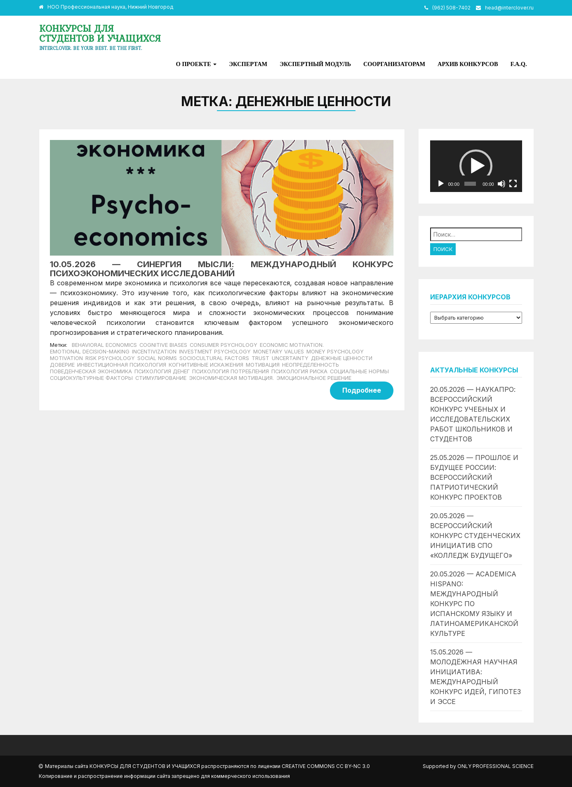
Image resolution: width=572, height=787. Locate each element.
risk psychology (110, 358)
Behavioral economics (104, 345)
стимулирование (160, 378)
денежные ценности (341, 358)
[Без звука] (501, 184)
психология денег (162, 371)
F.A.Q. (519, 64)
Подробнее (361, 390)
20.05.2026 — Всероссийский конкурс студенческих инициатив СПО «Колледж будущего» (475, 535)
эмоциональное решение (313, 378)
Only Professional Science (495, 766)
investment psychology (215, 351)
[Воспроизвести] (441, 184)
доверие (62, 365)
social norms (157, 358)
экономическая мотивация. (231, 378)
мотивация (263, 365)
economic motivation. (292, 345)
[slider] (470, 184)
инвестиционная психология (121, 365)
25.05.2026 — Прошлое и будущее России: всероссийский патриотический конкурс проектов (474, 477)
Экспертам (248, 64)
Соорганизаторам (394, 64)
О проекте (196, 64)
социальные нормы (359, 371)
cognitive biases (163, 345)
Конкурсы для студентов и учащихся (100, 33)
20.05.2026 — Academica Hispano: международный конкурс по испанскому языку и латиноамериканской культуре (474, 604)
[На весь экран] (513, 184)
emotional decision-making (89, 351)
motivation (66, 358)
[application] (476, 166)
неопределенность (310, 365)
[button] (475, 166)
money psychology (335, 351)
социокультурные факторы (91, 378)
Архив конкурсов (468, 64)
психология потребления (230, 371)
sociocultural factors (214, 358)
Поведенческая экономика (91, 371)
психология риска (299, 371)
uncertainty (290, 358)
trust (260, 358)
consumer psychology (223, 345)
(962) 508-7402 (451, 8)
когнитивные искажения (206, 365)
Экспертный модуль (315, 64)
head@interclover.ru (509, 8)
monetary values (278, 351)
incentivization (154, 351)
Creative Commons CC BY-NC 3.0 (326, 766)
